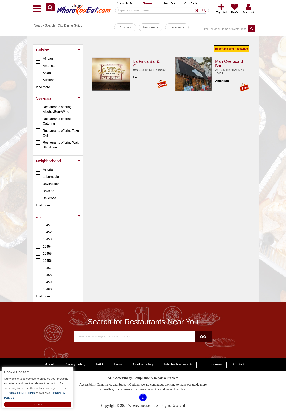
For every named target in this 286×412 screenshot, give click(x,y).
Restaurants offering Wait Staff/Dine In (57, 144)
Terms (118, 364)
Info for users (213, 364)
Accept (38, 404)
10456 (44, 260)
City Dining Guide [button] (70, 25)
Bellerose (46, 198)
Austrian (45, 80)
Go (203, 337)
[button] (50, 7)
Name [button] (147, 3)
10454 (44, 246)
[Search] (160, 10)
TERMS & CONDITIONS (19, 393)
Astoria (44, 169)
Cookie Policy (143, 364)
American (46, 65)
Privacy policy (75, 364)
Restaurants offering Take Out (57, 132)
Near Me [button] (168, 3)
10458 (44, 275)
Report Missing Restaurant (231, 48)
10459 (44, 282)
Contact (238, 364)
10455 (44, 253)
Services (177, 27)
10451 (44, 225)
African (44, 58)
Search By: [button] (125, 3)
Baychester (47, 184)
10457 (44, 268)
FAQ (99, 364)
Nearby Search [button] (44, 25)
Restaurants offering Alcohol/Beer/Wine (54, 109)
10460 (44, 289)
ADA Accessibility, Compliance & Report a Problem (143, 377)
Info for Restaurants (178, 364)
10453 (44, 239)
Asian (43, 73)
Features (150, 27)
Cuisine (125, 27)
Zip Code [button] (191, 3)
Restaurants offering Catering (54, 121)
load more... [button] (44, 87)
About (49, 364)
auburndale (47, 176)
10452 (44, 232)
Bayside (45, 191)
